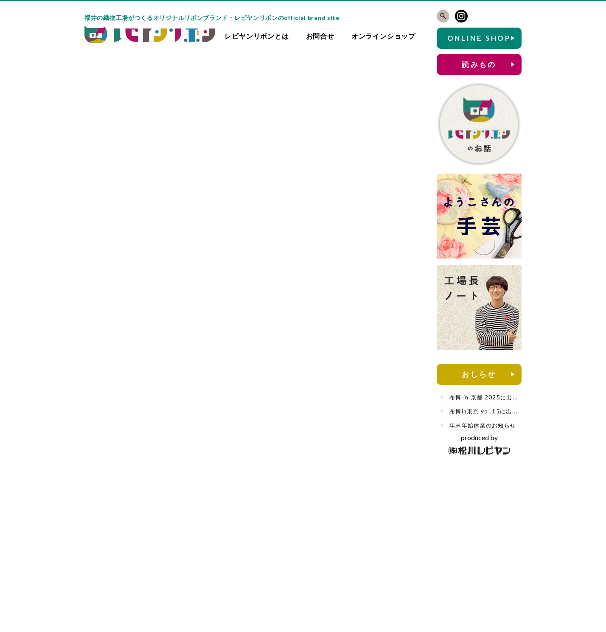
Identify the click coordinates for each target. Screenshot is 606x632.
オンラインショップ (383, 36)
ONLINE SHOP (479, 38)
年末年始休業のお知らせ (482, 425)
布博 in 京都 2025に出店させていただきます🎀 (515, 397)
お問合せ (320, 36)
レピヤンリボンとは (256, 36)
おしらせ (479, 374)
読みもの (479, 64)
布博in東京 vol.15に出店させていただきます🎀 (514, 411)
